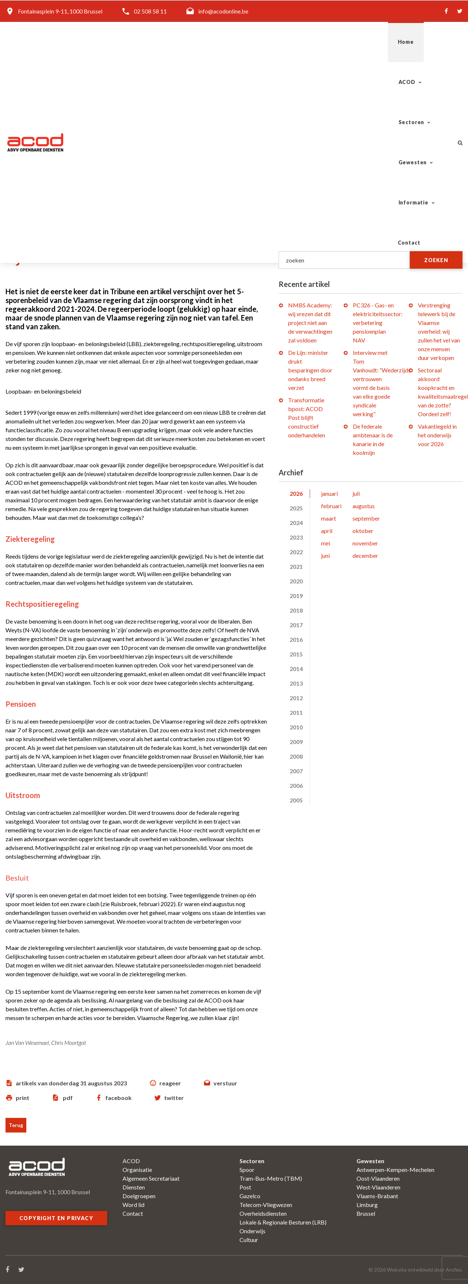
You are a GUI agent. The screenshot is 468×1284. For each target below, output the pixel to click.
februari (331, 505)
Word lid (133, 1204)
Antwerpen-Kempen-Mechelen (395, 1169)
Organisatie (137, 1169)
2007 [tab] (296, 770)
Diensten (133, 1187)
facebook (118, 1097)
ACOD (208, 42)
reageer (170, 1083)
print (22, 1097)
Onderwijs (252, 1230)
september (366, 518)
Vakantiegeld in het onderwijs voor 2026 (437, 435)
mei (325, 543)
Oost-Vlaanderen (378, 1178)
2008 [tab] (296, 756)
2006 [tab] (296, 785)
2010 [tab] (296, 727)
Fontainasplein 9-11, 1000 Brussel (60, 11)
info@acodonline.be (223, 11)
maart (328, 518)
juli (356, 493)
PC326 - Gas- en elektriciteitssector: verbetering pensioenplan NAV (378, 323)
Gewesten (313, 42)
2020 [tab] (296, 581)
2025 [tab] (296, 508)
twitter (174, 1097)
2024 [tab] (296, 522)
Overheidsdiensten (263, 1213)
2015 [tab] (296, 654)
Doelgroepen (138, 1195)
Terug (16, 1125)
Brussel (365, 1213)
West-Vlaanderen (378, 1187)
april (326, 530)
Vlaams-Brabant (377, 1195)
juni (325, 555)
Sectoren (258, 42)
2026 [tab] (296, 493)
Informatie (371, 42)
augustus (363, 505)
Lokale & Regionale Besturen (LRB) (283, 1222)
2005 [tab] (296, 800)
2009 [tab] (296, 741)
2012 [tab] (296, 697)
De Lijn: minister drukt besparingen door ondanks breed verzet (310, 370)
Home (171, 42)
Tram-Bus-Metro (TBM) (270, 1178)
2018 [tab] (296, 610)
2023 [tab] (296, 537)
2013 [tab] (296, 683)
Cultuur (248, 1239)
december (365, 555)
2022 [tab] (296, 551)
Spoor (246, 1169)
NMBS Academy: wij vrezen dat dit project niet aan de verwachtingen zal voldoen (310, 323)
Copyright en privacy (56, 1218)
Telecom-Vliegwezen (265, 1204)
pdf (68, 1097)
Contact (425, 42)
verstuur (225, 1083)
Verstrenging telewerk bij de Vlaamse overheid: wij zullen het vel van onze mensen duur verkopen (439, 331)
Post (245, 1187)
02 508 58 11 (150, 11)
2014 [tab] (296, 668)
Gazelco (249, 1195)
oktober (362, 530)
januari (329, 493)
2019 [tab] (296, 595)
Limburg (367, 1204)
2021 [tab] (296, 566)
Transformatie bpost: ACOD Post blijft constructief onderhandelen (306, 417)
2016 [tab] (296, 639)
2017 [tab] (296, 624)
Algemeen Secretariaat (151, 1178)
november (365, 543)
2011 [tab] (296, 712)
